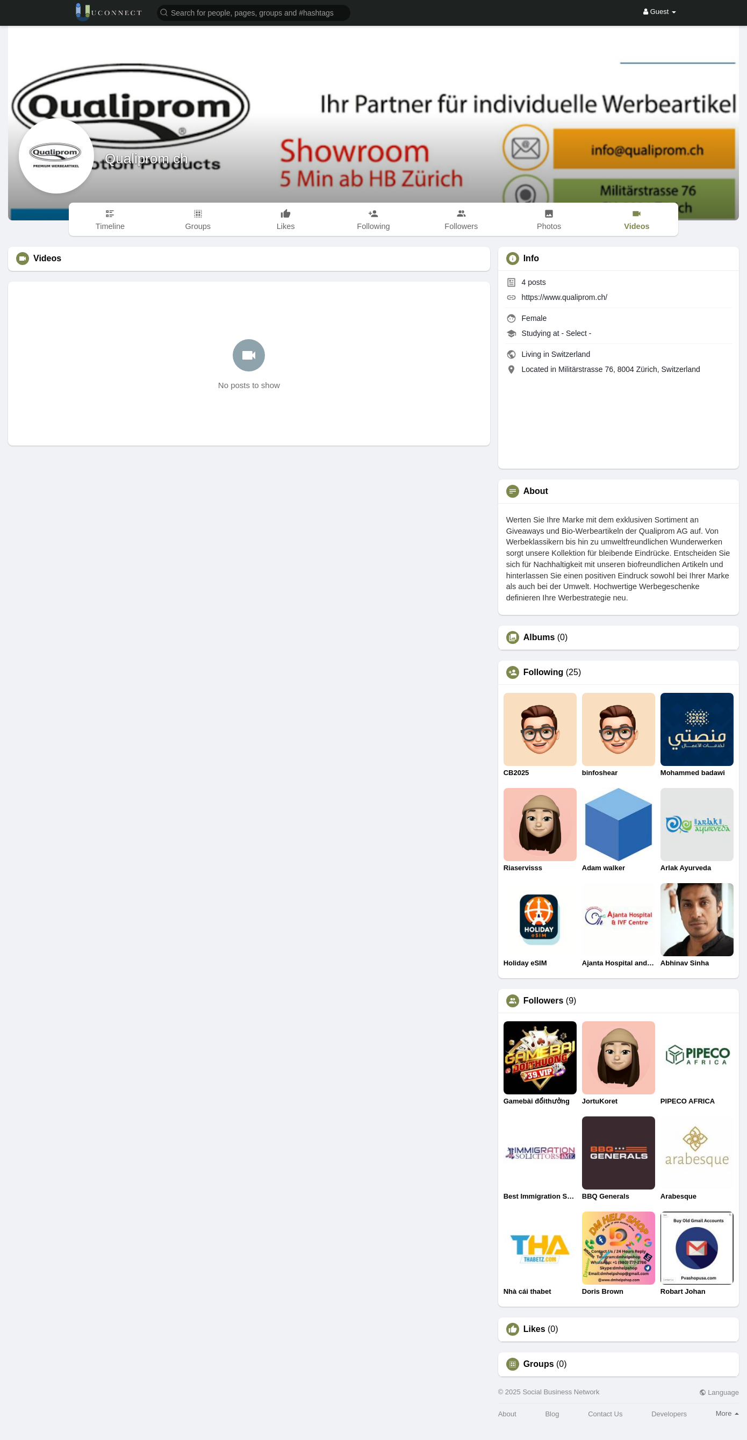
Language (719, 1392)
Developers (669, 1413)
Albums (539, 637)
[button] (253, 12)
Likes (534, 1329)
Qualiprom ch (146, 159)
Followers (543, 1001)
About (507, 1413)
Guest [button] (659, 12)
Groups (538, 1364)
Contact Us (605, 1413)
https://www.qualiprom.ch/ (565, 297)
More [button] (727, 1413)
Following (543, 672)
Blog (552, 1413)
